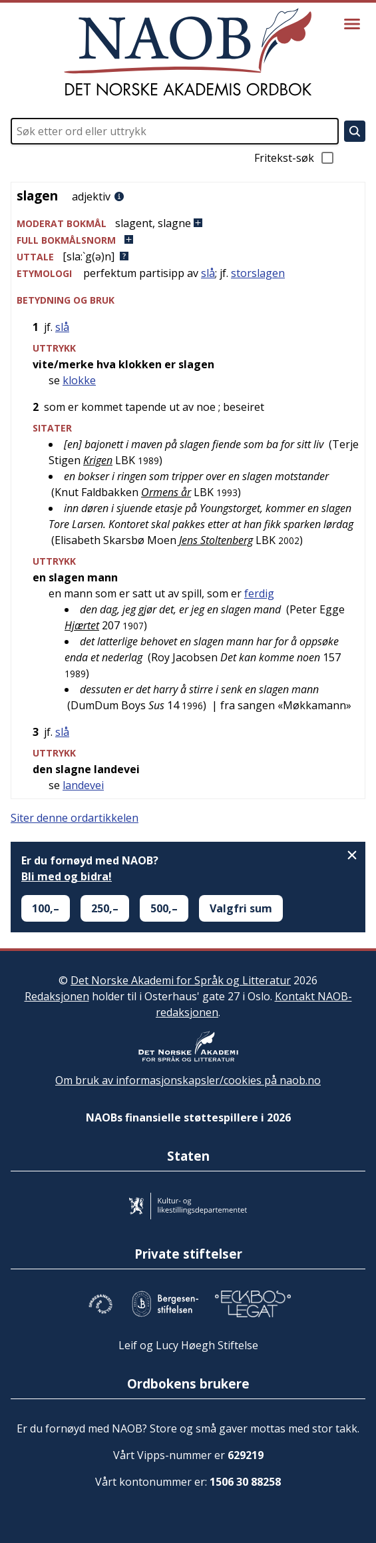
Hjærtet (82, 625)
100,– (45, 908)
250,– (104, 908)
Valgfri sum (241, 908)
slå (208, 273)
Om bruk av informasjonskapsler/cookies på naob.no (188, 1080)
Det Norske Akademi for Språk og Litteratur (181, 980)
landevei (83, 785)
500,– (164, 908)
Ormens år (166, 492)
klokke (79, 380)
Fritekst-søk (294, 158)
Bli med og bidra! (66, 876)
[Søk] (354, 131)
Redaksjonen (57, 996)
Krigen (97, 460)
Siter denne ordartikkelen (74, 817)
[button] (188, 223)
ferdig (259, 593)
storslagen (258, 273)
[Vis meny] (352, 24)
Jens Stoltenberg (216, 540)
